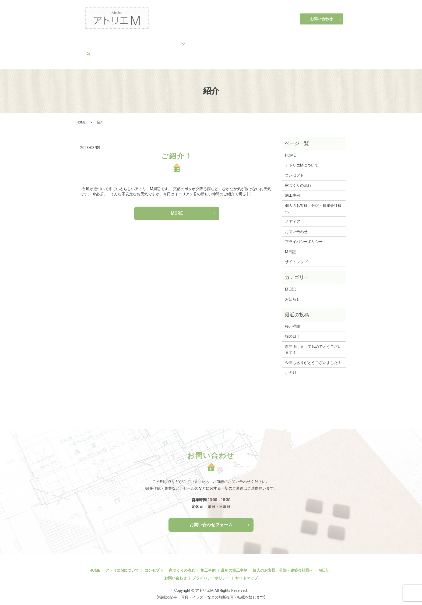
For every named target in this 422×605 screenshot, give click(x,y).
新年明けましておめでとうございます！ (313, 344)
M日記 (308, 40)
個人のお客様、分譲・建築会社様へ (223, 40)
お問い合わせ (321, 19)
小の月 (290, 368)
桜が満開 (292, 321)
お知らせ (292, 294)
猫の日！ (292, 332)
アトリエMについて (277, 40)
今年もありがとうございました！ (313, 358)
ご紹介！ (176, 151)
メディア (96, 49)
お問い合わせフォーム (211, 520)
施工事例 (176, 40)
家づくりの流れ (147, 40)
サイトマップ (296, 257)
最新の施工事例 (234, 565)
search (114, 49)
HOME (94, 40)
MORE (176, 208)
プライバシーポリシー (304, 237)
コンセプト (116, 40)
